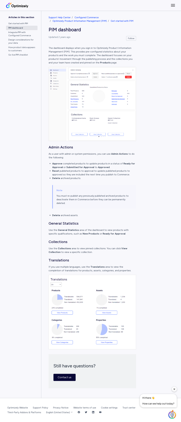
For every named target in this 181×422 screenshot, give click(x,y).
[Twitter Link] (86, 412)
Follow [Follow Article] (131, 38)
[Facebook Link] (78, 412)
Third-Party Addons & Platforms (24, 412)
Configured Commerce (87, 17)
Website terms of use (84, 407)
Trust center (128, 407)
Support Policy (40, 407)
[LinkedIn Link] (93, 412)
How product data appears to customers (21, 49)
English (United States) (59, 412)
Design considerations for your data (21, 41)
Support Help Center (60, 17)
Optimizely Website (17, 407)
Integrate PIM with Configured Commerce (19, 34)
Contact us (64, 377)
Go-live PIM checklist (18, 55)
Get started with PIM (122, 21)
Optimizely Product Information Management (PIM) (80, 21)
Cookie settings (109, 407)
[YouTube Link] (100, 412)
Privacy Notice (60, 407)
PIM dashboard (15, 28)
